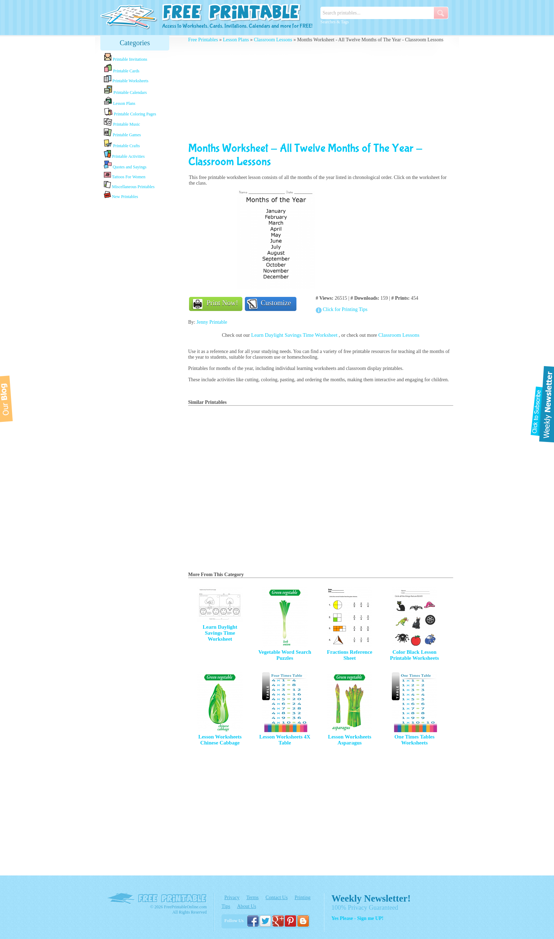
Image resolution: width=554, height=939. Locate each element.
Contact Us (277, 897)
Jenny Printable (211, 322)
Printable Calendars (125, 90)
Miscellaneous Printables (129, 185)
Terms (252, 897)
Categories (135, 43)
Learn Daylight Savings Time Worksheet (295, 335)
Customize (276, 303)
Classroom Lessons (273, 39)
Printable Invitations (125, 57)
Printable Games (122, 132)
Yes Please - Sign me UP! (357, 918)
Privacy (232, 897)
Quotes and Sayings (125, 165)
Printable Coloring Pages (130, 112)
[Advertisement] (135, 312)
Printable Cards (121, 68)
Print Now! (222, 303)
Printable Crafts (122, 143)
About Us (246, 906)
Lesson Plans (119, 101)
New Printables (121, 195)
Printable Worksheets (126, 79)
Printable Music (122, 122)
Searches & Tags (334, 21)
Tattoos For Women (124, 175)
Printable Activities (124, 154)
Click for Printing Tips (345, 309)
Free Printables (203, 39)
